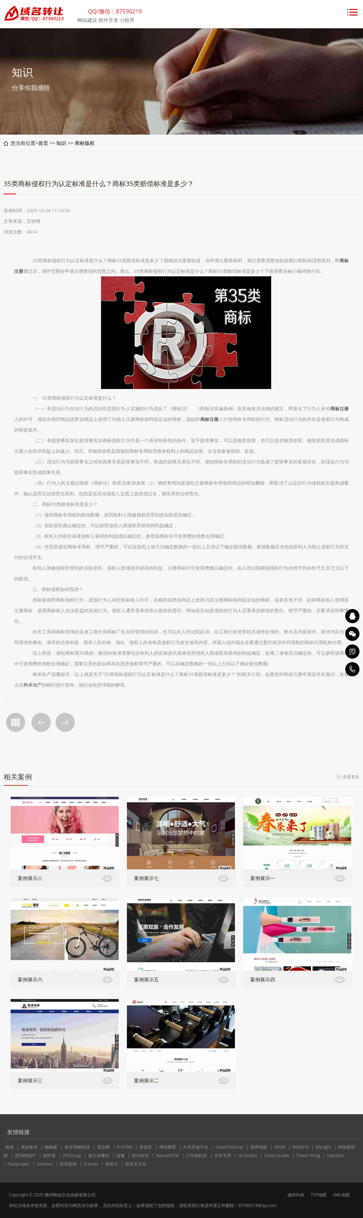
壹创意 (145, 1147)
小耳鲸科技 (196, 1155)
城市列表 (296, 1195)
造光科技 (140, 1155)
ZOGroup (72, 1155)
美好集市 (29, 1147)
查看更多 (350, 777)
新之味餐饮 (99, 1155)
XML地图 (341, 1195)
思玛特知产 (25, 1155)
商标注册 (339, 408)
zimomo (44, 1164)
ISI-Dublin (247, 1155)
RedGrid (300, 1147)
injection (335, 1155)
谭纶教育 (167, 1147)
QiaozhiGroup (229, 1147)
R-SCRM (125, 1147)
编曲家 (51, 1147)
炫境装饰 (68, 1164)
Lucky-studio (276, 1155)
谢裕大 (111, 1164)
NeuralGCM (167, 1155)
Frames (91, 1164)
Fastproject (19, 1164)
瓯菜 (9, 1147)
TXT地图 (318, 1195)
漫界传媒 (258, 1147)
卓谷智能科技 (77, 1147)
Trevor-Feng (308, 1155)
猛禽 (120, 1155)
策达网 (103, 1147)
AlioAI (279, 1147)
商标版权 (85, 143)
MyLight (323, 1147)
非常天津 (222, 1155)
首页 (43, 143)
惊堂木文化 (135, 1164)
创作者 (49, 1155)
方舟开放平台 (195, 1147)
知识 (61, 143)
